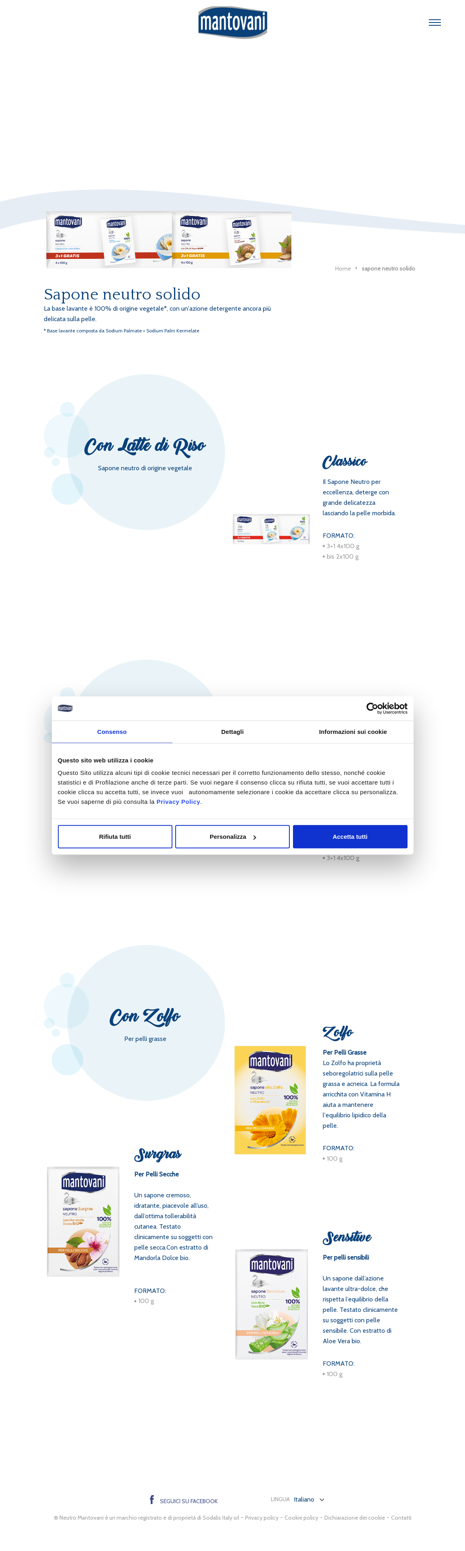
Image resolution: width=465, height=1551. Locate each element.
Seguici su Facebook (184, 1501)
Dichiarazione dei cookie (354, 1517)
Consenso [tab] (112, 731)
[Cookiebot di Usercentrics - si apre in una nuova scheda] (372, 708)
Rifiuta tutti (115, 836)
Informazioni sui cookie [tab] (353, 731)
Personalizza (233, 836)
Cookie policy (301, 1517)
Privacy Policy (178, 801)
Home (343, 268)
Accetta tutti (350, 836)
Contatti (401, 1517)
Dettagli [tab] (232, 731)
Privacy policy (262, 1517)
